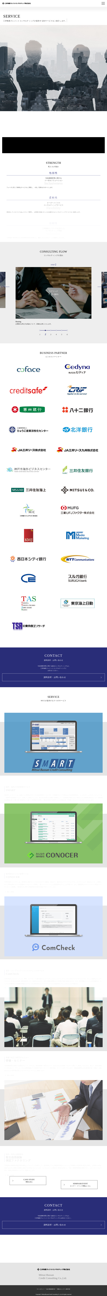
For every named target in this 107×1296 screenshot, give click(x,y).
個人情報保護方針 (50, 1289)
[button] (39, 340)
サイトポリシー (40, 1289)
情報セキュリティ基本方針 (63, 1289)
